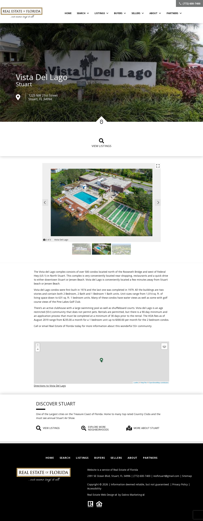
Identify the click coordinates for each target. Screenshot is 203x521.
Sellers (116, 457)
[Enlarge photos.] (158, 166)
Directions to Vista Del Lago (50, 385)
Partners (150, 457)
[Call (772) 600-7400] (189, 3)
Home (68, 13)
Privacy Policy (180, 484)
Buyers (99, 457)
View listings (101, 143)
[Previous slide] (44, 202)
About (132, 457)
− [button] (38, 349)
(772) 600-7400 (141, 476)
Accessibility (94, 488)
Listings (82, 457)
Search (65, 457)
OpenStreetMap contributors (158, 382)
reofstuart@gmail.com (166, 476)
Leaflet (136, 382)
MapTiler (144, 382)
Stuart (24, 84)
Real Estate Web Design (102, 494)
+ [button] (38, 345)
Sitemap (187, 476)
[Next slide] (158, 202)
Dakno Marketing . (133, 494)
